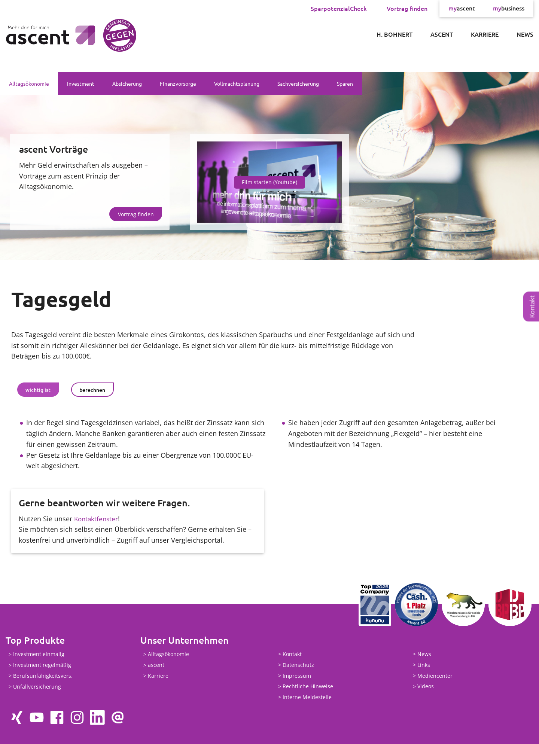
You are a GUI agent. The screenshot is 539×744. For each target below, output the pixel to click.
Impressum (297, 675)
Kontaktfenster (97, 518)
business (508, 8)
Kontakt (532, 307)
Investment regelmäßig (42, 665)
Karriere (485, 34)
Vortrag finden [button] (136, 214)
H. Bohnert (394, 34)
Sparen (345, 83)
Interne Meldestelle (307, 697)
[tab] (38, 389)
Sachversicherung (298, 83)
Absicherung (127, 83)
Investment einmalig (38, 654)
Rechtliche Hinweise (308, 686)
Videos (425, 686)
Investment (80, 83)
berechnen (92, 389)
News (525, 34)
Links (423, 664)
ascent (461, 8)
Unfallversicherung (37, 686)
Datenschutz (298, 664)
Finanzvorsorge (178, 83)
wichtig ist (38, 389)
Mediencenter (435, 675)
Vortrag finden (407, 8)
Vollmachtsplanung (236, 83)
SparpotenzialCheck (339, 8)
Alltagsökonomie (29, 83)
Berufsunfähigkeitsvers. (43, 675)
